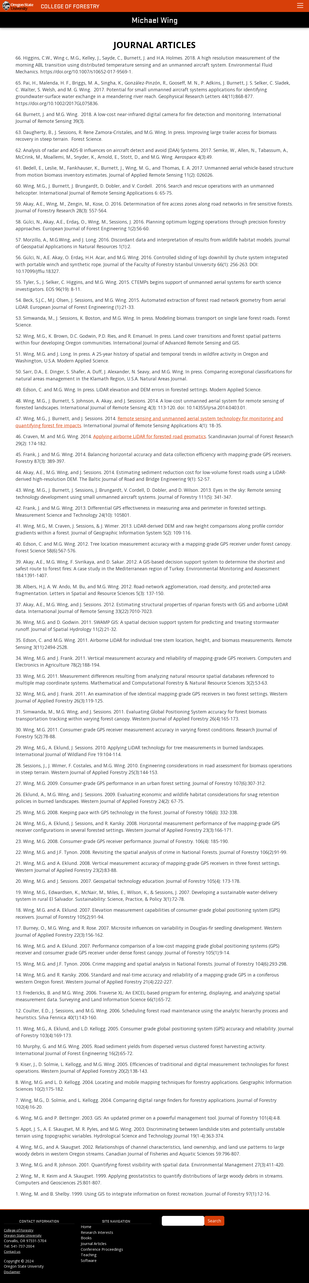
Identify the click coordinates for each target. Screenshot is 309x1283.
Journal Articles (93, 1243)
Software (89, 1260)
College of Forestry (70, 6)
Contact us (12, 1251)
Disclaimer (12, 1271)
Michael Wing (155, 20)
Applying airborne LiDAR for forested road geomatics (149, 436)
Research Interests (97, 1232)
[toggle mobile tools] (300, 5)
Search (214, 1221)
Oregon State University (23, 1235)
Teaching (89, 1254)
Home (86, 1226)
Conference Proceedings (102, 1249)
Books (86, 1237)
